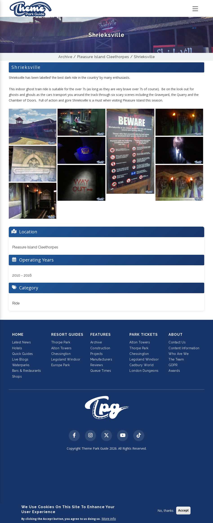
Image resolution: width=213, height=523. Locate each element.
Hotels (17, 348)
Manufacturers (101, 359)
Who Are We (179, 354)
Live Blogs (20, 359)
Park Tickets (143, 334)
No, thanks (165, 510)
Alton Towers (61, 348)
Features (100, 334)
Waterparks (21, 365)
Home (18, 334)
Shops (17, 376)
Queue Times (100, 370)
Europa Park (60, 365)
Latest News (21, 342)
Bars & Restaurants (26, 370)
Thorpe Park (60, 342)
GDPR (173, 365)
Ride (16, 303)
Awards (174, 370)
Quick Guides (22, 354)
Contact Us (177, 342)
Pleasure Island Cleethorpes (103, 57)
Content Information (184, 348)
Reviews (96, 365)
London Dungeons (144, 370)
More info (109, 518)
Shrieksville (144, 57)
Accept (183, 510)
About (176, 334)
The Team (176, 359)
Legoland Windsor (65, 359)
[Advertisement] (106, 487)
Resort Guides (67, 334)
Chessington (61, 354)
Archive (65, 57)
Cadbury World (141, 365)
